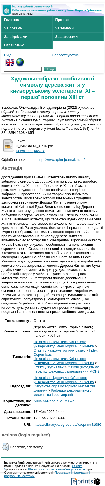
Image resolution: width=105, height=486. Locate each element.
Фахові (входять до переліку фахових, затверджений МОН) (66, 369)
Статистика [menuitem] (14, 45)
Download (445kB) (30, 151)
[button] (5, 447)
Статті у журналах (49, 367)
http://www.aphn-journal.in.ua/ (61, 159)
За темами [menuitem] (64, 28)
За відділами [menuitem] (15, 36)
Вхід (7, 55)
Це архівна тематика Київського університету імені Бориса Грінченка (64, 344)
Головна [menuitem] (11, 20)
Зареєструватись (66, 55)
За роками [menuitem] (13, 28)
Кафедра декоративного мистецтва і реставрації (63, 392)
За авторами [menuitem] (66, 36)
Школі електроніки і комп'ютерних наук (57, 469)
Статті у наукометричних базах (59, 350)
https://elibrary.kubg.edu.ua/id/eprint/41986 (67, 424)
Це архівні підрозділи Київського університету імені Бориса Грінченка (64, 380)
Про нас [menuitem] (62, 20)
